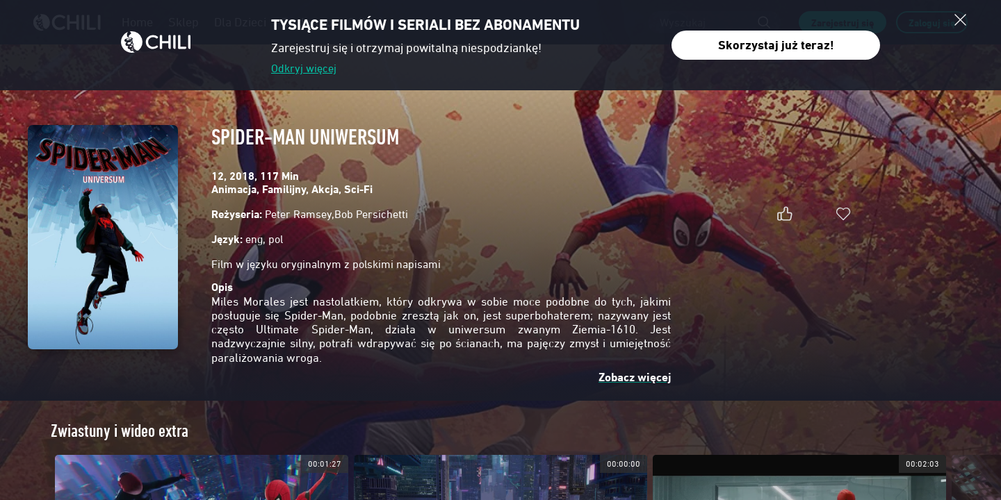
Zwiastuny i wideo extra (119, 431)
